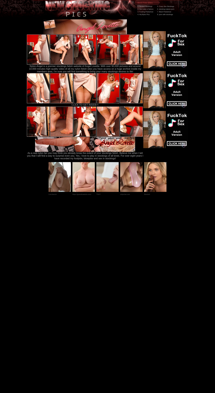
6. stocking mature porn (165, 9)
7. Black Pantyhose (164, 12)
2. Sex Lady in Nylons (145, 9)
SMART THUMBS (113, 337)
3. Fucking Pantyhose (145, 12)
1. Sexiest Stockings (145, 6)
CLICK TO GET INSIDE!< (85, 105)
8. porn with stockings (165, 14)
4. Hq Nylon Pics (144, 14)
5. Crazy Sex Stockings (165, 6)
